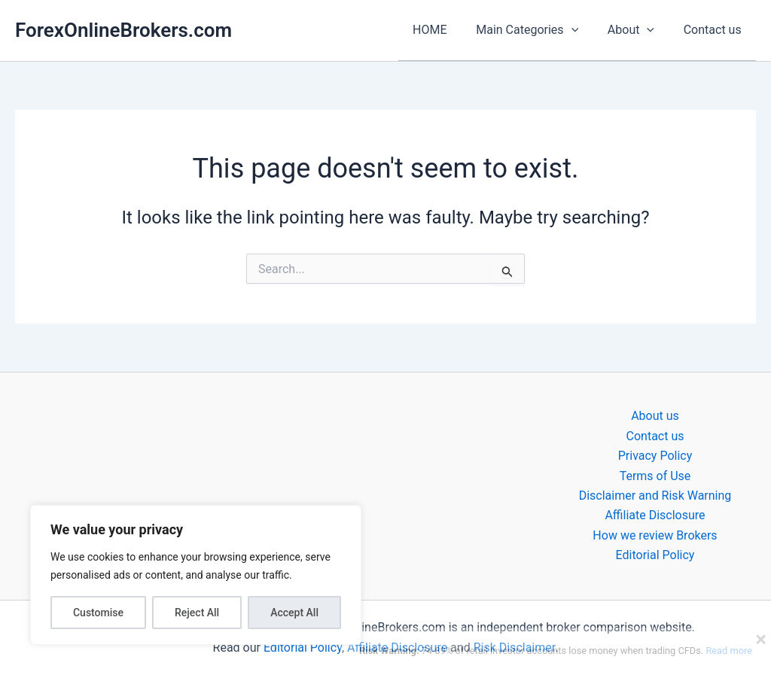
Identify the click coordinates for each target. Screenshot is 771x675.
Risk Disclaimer (515, 647)
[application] (583, 30)
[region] (195, 575)
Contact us (715, 30)
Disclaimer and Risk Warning (655, 495)
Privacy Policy (655, 455)
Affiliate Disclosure (655, 515)
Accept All (294, 613)
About (638, 30)
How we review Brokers (655, 535)
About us (655, 416)
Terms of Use (655, 475)
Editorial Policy (655, 555)
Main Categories (540, 30)
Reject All (197, 613)
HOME (447, 30)
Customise (98, 613)
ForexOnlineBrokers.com (123, 29)
